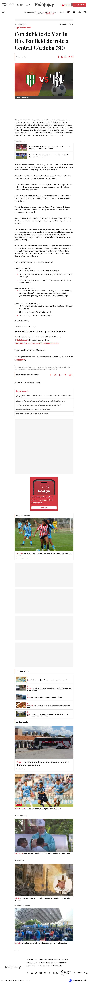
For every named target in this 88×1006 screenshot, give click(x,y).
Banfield (38, 383)
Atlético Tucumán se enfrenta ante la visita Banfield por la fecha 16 (38, 405)
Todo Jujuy (18, 24)
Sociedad (42, 963)
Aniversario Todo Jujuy (54, 966)
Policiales (39, 14)
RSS (74, 973)
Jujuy (40, 12)
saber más (44, 507)
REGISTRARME (80, 5)
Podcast (54, 963)
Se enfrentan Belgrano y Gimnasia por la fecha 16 (33, 409)
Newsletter (50, 14)
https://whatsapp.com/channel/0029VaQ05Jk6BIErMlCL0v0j (37, 343)
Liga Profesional (29, 383)
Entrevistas (63, 963)
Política (54, 12)
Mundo (62, 12)
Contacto (79, 973)
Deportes (25, 24)
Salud (36, 963)
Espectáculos (31, 966)
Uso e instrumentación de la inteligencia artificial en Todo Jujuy (66, 973)
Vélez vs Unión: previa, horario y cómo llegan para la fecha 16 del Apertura (41, 401)
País (46, 12)
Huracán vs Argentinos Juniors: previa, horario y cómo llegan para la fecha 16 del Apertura (43, 396)
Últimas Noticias (30, 12)
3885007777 (20, 360)
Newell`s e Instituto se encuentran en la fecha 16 (32, 413)
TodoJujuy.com (23, 340)
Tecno (48, 963)
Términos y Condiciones (56, 972)
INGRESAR (67, 5)
